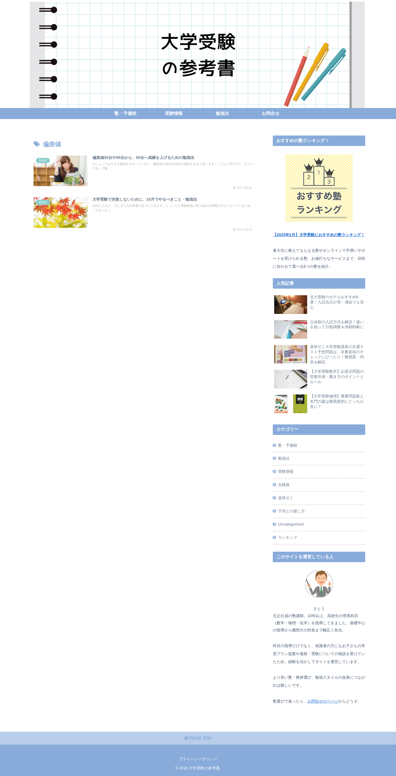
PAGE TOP (198, 738)
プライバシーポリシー (198, 759)
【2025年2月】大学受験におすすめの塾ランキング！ (319, 235)
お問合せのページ (322, 701)
